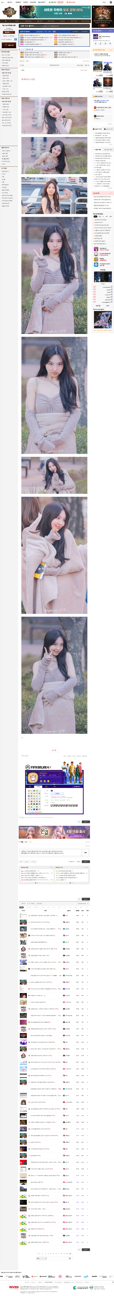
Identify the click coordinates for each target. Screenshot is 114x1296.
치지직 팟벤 (5, 62)
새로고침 (88, 842)
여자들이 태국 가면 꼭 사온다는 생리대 (42, 1202)
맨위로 (79, 861)
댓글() (85, 70)
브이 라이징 (5, 192)
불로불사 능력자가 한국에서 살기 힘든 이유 (43, 1109)
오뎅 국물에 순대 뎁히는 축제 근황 (41, 969)
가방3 (31, 812)
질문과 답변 (5, 75)
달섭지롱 (67, 1022)
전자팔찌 (67, 949)
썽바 (66, 1042)
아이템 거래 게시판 (6, 94)
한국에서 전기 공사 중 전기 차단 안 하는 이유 (44, 1062)
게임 (59, 907)
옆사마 (67, 935)
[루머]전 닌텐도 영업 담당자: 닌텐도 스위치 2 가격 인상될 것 (48, 1162)
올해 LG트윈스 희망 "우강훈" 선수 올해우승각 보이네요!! (47, 1089)
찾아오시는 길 (79, 1282)
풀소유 (67, 1175)
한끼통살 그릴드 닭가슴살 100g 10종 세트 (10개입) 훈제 (103, 208)
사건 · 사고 (5, 88)
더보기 (48, 781)
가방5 (34, 812)
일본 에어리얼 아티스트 (38, 1149)
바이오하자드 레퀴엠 (7, 200)
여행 (3, 182)
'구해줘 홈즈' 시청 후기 (38, 1195)
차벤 (3, 176)
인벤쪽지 (41, 781)
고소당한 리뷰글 (36, 1002)
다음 (70, 1253)
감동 (81, 907)
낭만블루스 (68, 1122)
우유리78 (67, 1035)
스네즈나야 (68, 1002)
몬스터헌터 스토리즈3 (7, 198)
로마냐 (67, 1115)
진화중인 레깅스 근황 (38, 1242)
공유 (65, 756)
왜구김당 (67, 989)
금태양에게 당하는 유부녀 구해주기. (42, 1029)
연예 (36, 907)
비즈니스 (33, 1282)
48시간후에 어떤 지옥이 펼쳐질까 (41, 1115)
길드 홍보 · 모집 (6, 86)
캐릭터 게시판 (5, 91)
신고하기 (73, 756)
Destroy (67, 928)
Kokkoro (67, 962)
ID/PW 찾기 (12, 36)
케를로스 (67, 922)
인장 (30, 786)
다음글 (26, 861)
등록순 (25, 842)
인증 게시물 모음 (6, 60)
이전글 (33, 861)
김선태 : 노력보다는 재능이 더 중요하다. (43, 1009)
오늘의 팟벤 (5, 156)
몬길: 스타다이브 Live (104, 36)
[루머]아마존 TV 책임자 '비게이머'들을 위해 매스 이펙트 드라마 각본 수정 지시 (53, 1095)
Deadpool (67, 1209)
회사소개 (27, 1282)
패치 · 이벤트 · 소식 (7, 80)
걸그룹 (3, 179)
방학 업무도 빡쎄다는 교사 (39, 1075)
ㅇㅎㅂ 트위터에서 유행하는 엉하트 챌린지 (43, 1175)
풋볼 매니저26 (5, 206)
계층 (75, 907)
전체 (21, 907)
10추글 (32, 903)
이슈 (28, 907)
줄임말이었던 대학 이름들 (39, 1022)
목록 (81, 70)
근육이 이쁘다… (36, 1209)
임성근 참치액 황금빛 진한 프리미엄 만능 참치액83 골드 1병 (103, 196)
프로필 (38, 786)
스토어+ (111, 50)
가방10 (41, 812)
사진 (70, 907)
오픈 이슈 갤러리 (6, 150)
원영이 (34, 1155)
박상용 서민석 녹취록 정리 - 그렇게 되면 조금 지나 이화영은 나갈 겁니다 (51, 1189)
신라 (66, 915)
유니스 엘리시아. (37, 995)
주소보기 (22, 61)
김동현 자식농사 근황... (38, 955)
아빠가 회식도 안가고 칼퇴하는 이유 (42, 1222)
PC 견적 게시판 (6, 161)
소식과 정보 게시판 (6, 114)
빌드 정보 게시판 (6, 120)
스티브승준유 (68, 1182)
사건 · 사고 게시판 (6, 122)
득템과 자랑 (5, 83)
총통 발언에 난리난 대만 (39, 1129)
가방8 (38, 812)
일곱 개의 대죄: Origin (7, 195)
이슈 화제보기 (84, 31)
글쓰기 (86, 899)
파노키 (67, 942)
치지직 (3, 174)
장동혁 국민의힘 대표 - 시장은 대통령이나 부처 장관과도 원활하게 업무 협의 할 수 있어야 (55, 928)
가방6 (35, 812)
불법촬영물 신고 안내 (68, 1282)
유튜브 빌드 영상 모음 (7, 57)
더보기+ (52, 867)
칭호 (55, 786)
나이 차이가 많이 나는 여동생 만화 (41, 935)
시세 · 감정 (5, 109)
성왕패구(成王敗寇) (37, 942)
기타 (86, 907)
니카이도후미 (68, 1102)
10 (67, 1253)
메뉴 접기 (77, 787)
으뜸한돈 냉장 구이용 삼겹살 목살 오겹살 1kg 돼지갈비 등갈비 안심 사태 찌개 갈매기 (103, 199)
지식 (65, 907)
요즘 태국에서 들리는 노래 (39, 1035)
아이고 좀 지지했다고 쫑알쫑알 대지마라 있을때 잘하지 (47, 989)
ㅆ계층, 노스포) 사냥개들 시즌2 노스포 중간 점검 (45, 962)
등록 (85, 852)
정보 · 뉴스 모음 (6, 54)
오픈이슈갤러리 (86, 61)
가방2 (29, 812)
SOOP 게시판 (5, 65)
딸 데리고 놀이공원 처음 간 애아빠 (41, 1042)
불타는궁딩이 (68, 1195)
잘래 (66, 1149)
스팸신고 (79, 756)
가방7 (37, 812)
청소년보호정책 (58, 1282)
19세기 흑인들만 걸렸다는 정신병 (41, 1082)
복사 (27, 61)
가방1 (28, 812)
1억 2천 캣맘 (36, 1229)
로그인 (104, 2)
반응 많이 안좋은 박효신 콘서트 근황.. (42, 949)
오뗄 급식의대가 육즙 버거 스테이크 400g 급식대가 (103, 202)
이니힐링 (44, 781)
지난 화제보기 (75, 31)
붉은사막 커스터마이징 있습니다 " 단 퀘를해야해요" (46, 975)
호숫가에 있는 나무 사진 (39, 922)
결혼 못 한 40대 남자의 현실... (40, 1235)
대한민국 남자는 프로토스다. (40, 1055)
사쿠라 (34, 1142)
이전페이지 (72, 861)
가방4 (32, 812)
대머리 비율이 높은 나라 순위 (40, 1169)
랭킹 (46, 786)
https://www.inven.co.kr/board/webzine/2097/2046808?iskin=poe (40, 817)
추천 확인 (84, 756)
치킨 (22, 65)
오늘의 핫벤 (5, 153)
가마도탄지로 (68, 975)
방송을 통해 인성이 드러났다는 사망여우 (43, 1135)
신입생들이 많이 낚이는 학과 (40, 982)
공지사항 (87, 1282)
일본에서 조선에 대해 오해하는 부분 (42, 1069)
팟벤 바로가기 (5, 171)
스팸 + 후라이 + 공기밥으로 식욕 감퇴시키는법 (44, 1049)
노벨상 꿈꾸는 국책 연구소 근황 (40, 1215)
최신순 (30, 842)
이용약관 (40, 1282)
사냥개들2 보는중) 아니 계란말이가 (41, 1122)
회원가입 (5, 36)
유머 (43, 907)
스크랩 (68, 756)
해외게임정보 (5, 184)
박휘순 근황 (35, 1182)
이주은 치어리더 (36, 1102)
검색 (15, 39)
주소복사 (22, 817)
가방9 (39, 812)
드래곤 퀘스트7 (5, 203)
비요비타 (67, 995)
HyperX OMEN (5, 190)
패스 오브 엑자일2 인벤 (8, 25)
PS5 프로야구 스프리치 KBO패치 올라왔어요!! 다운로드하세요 (48, 1015)
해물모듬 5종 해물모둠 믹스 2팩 (101, 205)
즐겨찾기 (40, 903)
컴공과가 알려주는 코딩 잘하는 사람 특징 (43, 915)
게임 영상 (4, 187)
